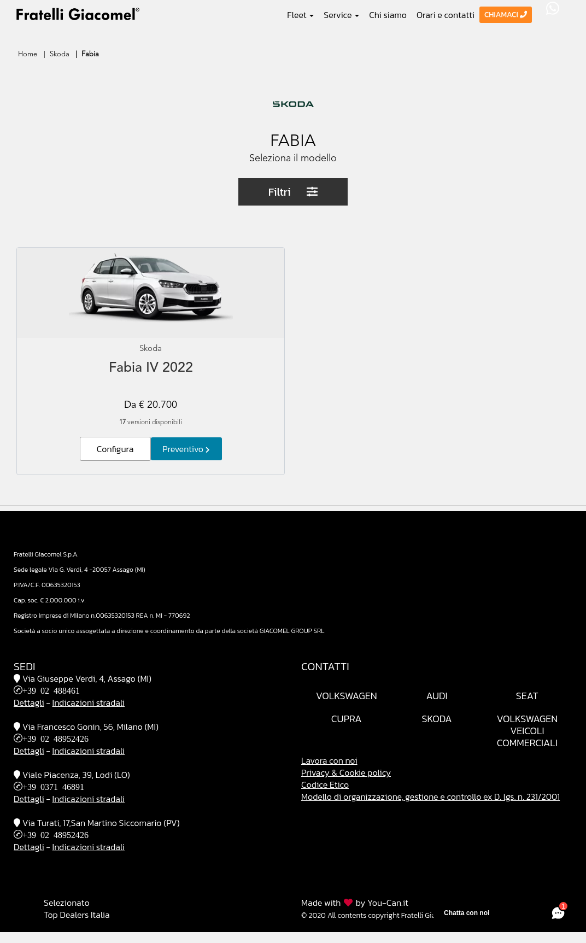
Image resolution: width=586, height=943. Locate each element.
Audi (436, 695)
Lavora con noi (329, 760)
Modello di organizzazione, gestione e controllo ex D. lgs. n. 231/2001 (430, 796)
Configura (115, 448)
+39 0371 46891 (53, 786)
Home (27, 54)
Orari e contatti (445, 14)
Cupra (346, 718)
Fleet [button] (300, 14)
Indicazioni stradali (88, 702)
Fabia (90, 54)
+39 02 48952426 (55, 738)
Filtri (293, 192)
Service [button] (341, 14)
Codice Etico (325, 784)
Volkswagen (346, 695)
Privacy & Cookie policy (346, 772)
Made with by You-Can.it (354, 902)
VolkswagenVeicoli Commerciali (527, 730)
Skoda (59, 54)
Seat (527, 695)
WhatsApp (552, 8)
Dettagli (29, 702)
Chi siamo (388, 14)
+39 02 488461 (51, 690)
